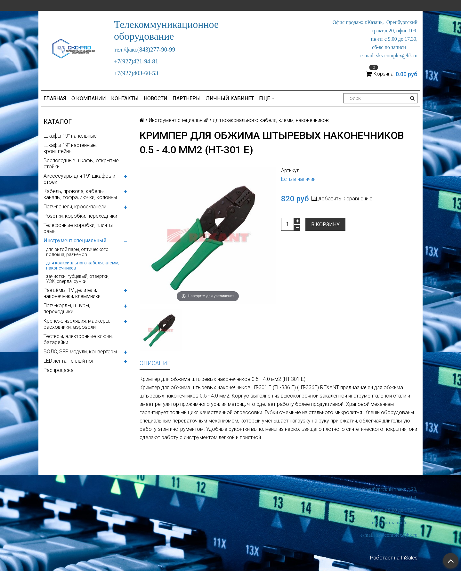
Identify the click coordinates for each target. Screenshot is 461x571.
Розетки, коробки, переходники (80, 216)
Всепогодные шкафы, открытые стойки (81, 163)
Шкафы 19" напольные (70, 136)
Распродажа (59, 370)
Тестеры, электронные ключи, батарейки (78, 339)
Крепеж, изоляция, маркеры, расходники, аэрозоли (77, 324)
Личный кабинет (230, 98)
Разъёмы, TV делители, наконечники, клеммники (72, 293)
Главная (55, 98)
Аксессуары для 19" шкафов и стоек (79, 179)
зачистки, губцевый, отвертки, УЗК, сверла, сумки (77, 279)
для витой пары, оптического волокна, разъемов (77, 252)
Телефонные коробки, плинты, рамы (79, 228)
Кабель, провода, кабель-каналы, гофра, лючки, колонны (80, 194)
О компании (88, 98)
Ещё (266, 98)
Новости (155, 98)
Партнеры (187, 98)
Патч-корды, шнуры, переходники (67, 308)
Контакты (125, 98)
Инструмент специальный (75, 240)
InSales (409, 558)
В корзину (325, 224)
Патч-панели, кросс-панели (75, 207)
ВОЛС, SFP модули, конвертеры (80, 352)
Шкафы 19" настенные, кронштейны (70, 148)
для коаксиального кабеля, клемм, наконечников (82, 265)
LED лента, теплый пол (69, 361)
